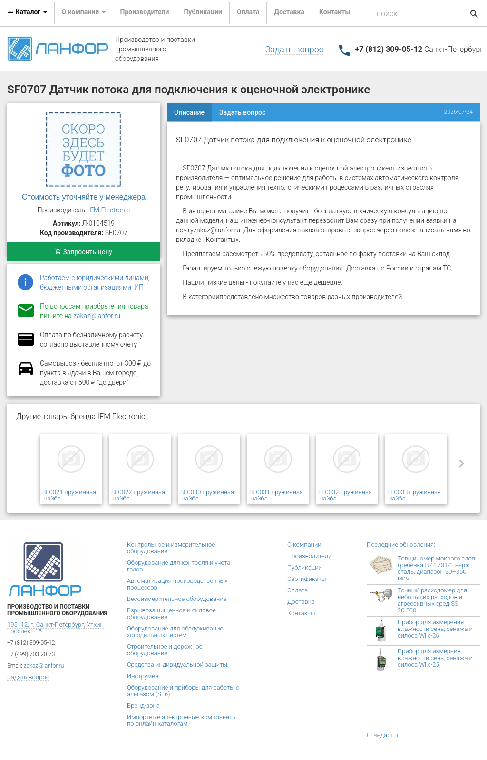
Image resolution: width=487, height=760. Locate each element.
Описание (189, 112)
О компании (304, 544)
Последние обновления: (401, 544)
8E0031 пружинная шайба (276, 495)
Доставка (289, 12)
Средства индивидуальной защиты (177, 664)
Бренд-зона (143, 705)
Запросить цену (83, 252)
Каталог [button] (27, 12)
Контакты (335, 12)
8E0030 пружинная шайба (207, 495)
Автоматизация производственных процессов (177, 584)
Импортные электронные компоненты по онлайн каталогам (182, 720)
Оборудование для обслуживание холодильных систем (175, 632)
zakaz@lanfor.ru (96, 316)
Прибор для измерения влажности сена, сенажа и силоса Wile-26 (435, 629)
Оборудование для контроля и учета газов (178, 566)
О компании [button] (84, 12)
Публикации (203, 12)
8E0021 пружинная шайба (69, 495)
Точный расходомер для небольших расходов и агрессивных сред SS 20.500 (432, 600)
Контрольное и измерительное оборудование (171, 548)
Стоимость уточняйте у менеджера (84, 197)
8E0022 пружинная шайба (138, 495)
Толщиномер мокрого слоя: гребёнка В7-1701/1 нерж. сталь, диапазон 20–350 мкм (437, 568)
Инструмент (144, 676)
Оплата (248, 12)
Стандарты (382, 735)
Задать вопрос (294, 49)
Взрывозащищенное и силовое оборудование (171, 613)
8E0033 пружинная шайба (414, 495)
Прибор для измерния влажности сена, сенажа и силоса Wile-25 (435, 658)
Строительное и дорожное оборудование (164, 650)
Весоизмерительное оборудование (176, 598)
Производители (144, 12)
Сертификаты (306, 578)
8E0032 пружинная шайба (345, 495)
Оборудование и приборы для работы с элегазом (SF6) (183, 691)
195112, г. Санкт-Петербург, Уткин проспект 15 (55, 628)
